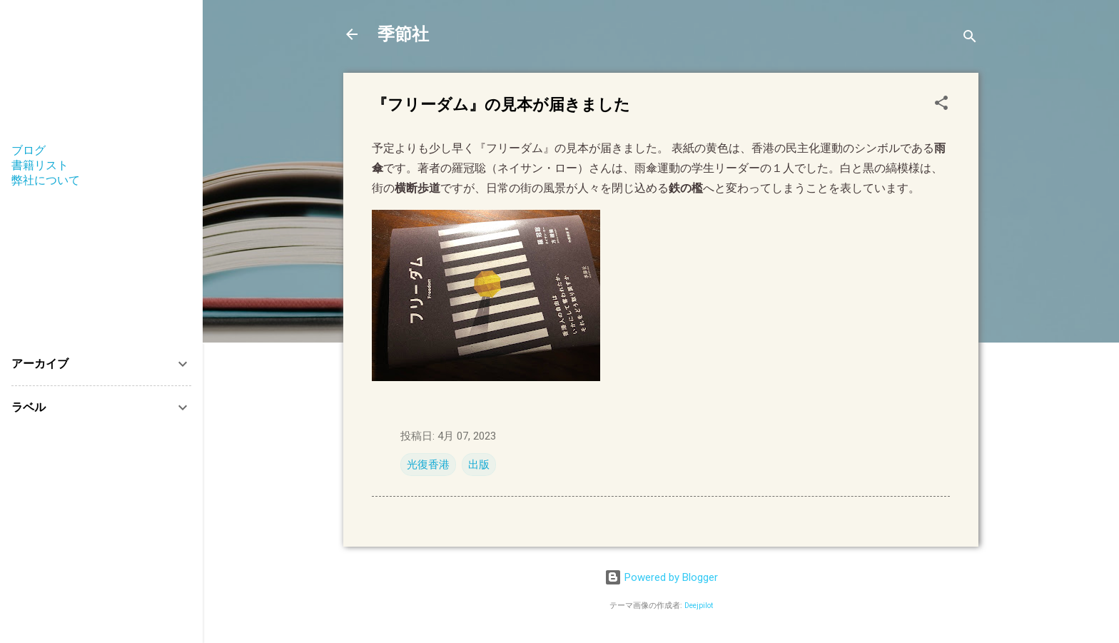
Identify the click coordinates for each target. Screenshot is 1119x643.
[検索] (969, 39)
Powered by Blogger (661, 577)
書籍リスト (40, 165)
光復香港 (428, 464)
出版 (479, 464)
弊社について (45, 180)
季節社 (403, 34)
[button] (941, 105)
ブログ (28, 150)
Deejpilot (698, 605)
